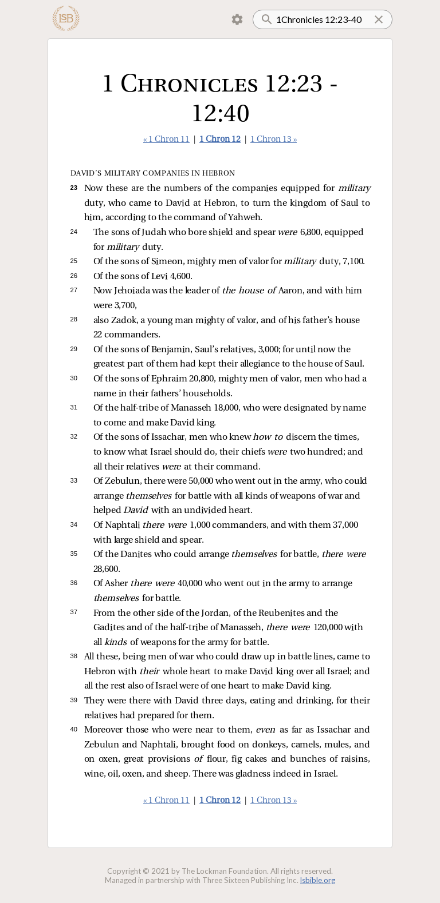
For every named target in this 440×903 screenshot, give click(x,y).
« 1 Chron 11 (166, 140)
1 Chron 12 (220, 140)
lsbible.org (317, 880)
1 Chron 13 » (273, 140)
